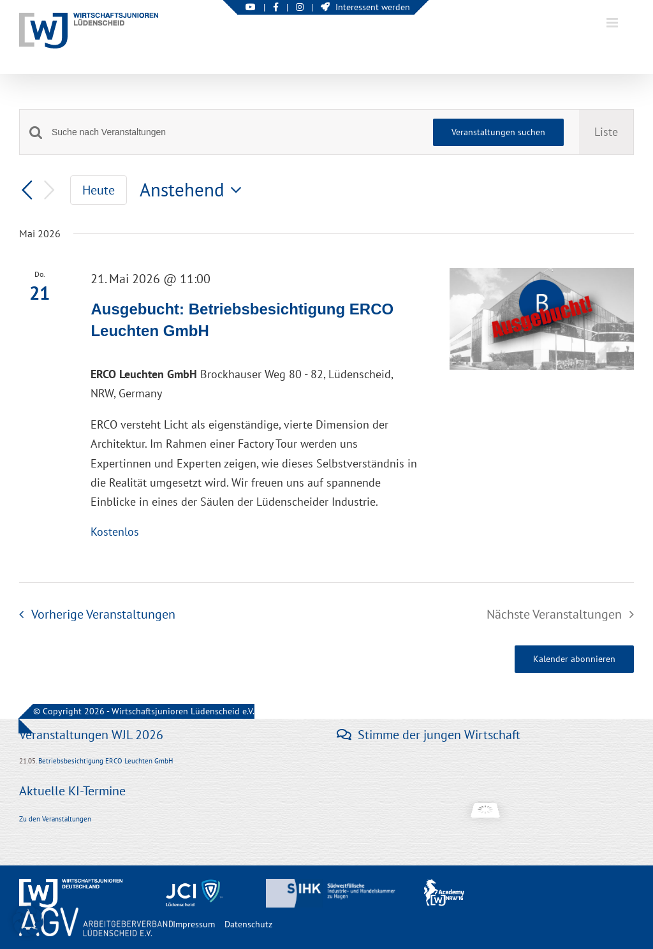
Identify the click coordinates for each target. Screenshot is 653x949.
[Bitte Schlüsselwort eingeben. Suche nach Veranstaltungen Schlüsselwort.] (235, 132)
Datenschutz (248, 924)
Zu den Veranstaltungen (55, 818)
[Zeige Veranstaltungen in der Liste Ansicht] (606, 132)
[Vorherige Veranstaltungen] (26, 190)
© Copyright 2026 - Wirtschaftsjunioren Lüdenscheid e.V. (143, 711)
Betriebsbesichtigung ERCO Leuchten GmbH (105, 760)
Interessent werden (365, 7)
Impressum (194, 924)
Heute (98, 189)
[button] (28, 921)
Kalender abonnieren (574, 659)
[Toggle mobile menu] (613, 22)
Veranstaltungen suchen (498, 132)
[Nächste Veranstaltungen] (49, 190)
